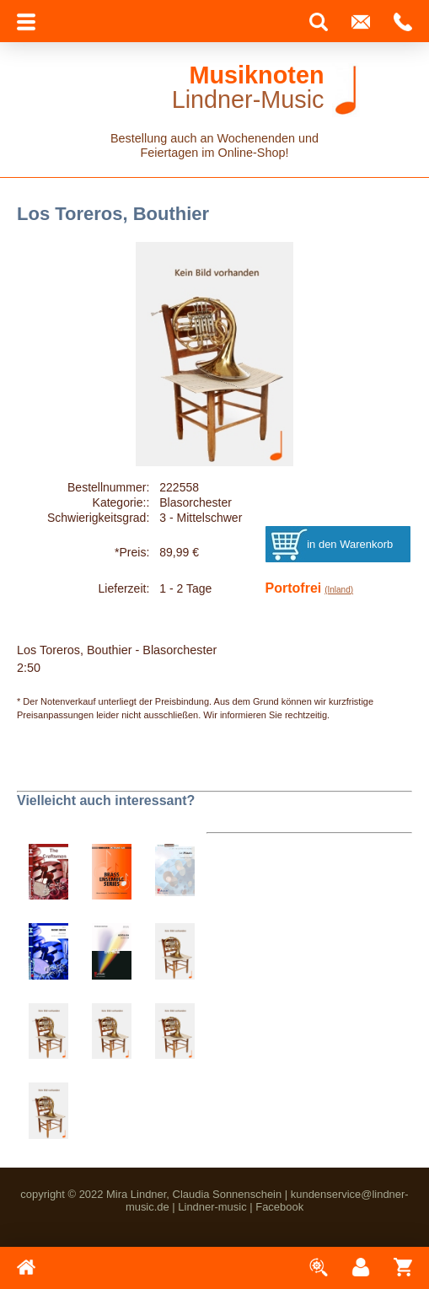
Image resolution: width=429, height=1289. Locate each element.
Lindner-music (212, 1206)
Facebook (279, 1206)
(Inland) (338, 589)
